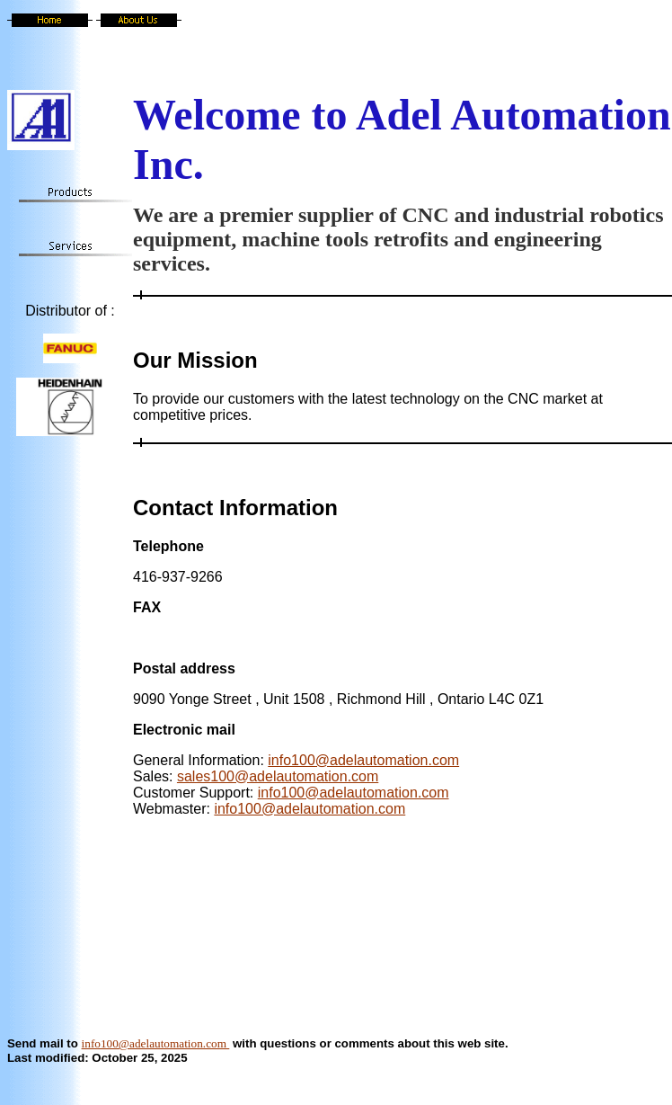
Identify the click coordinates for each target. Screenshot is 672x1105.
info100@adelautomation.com (363, 760)
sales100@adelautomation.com (277, 776)
